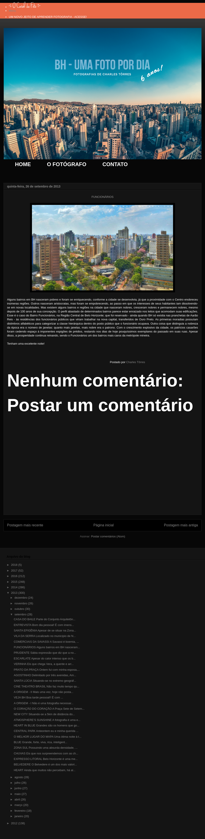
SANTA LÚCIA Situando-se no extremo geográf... (45, 680)
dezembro (21, 597)
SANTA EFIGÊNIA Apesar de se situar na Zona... (45, 630)
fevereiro (20, 810)
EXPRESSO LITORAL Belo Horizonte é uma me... (46, 759)
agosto (19, 777)
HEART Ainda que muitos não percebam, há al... (44, 770)
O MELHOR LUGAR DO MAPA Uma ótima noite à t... (47, 736)
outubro (20, 609)
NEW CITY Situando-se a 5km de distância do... (44, 714)
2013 (14, 592)
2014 (14, 587)
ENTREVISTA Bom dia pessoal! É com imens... (44, 625)
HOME (23, 164)
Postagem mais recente (25, 525)
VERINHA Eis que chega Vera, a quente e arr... (44, 664)
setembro (21, 614)
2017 (14, 570)
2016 (14, 576)
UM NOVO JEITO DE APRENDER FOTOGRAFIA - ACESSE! (48, 17)
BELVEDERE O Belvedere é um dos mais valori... (45, 764)
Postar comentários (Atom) (108, 536)
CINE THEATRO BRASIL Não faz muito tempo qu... (46, 686)
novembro (21, 603)
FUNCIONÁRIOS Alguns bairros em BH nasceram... (47, 647)
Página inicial (103, 525)
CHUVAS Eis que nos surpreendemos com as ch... (46, 753)
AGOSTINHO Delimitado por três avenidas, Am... (45, 675)
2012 (14, 823)
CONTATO (115, 164)
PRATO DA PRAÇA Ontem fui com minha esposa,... (47, 669)
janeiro (19, 816)
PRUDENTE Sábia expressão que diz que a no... (45, 652)
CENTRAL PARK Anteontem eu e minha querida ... (46, 731)
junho (18, 788)
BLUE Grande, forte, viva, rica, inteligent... (40, 742)
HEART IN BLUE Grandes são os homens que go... (46, 725)
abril (18, 799)
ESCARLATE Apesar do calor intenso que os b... (44, 658)
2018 (14, 564)
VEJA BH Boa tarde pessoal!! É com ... (38, 697)
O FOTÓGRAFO (66, 164)
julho (18, 782)
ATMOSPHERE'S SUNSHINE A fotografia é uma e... (47, 720)
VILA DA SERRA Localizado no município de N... (45, 636)
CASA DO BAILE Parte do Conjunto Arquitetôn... (44, 619)
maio (18, 794)
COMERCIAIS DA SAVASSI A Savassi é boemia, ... (46, 641)
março (19, 805)
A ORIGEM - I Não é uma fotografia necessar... (43, 703)
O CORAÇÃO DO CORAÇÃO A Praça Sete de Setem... (49, 708)
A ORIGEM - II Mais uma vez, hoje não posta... (43, 692)
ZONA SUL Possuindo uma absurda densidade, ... (45, 747)
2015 (14, 581)
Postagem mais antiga (181, 525)
